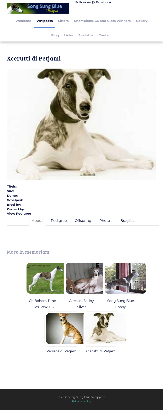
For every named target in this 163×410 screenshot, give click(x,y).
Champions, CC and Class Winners (102, 21)
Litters (63, 21)
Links (68, 35)
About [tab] (37, 221)
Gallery (142, 21)
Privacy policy (81, 401)
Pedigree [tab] (59, 221)
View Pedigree (19, 213)
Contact (105, 35)
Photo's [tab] (105, 221)
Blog (55, 35)
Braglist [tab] (127, 221)
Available (85, 35)
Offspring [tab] (83, 221)
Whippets (44, 21)
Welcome (23, 21)
